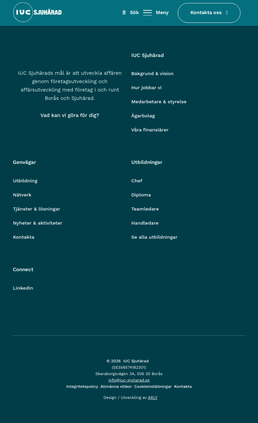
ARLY (152, 397)
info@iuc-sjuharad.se (129, 380)
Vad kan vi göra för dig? (69, 115)
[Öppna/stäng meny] (147, 13)
